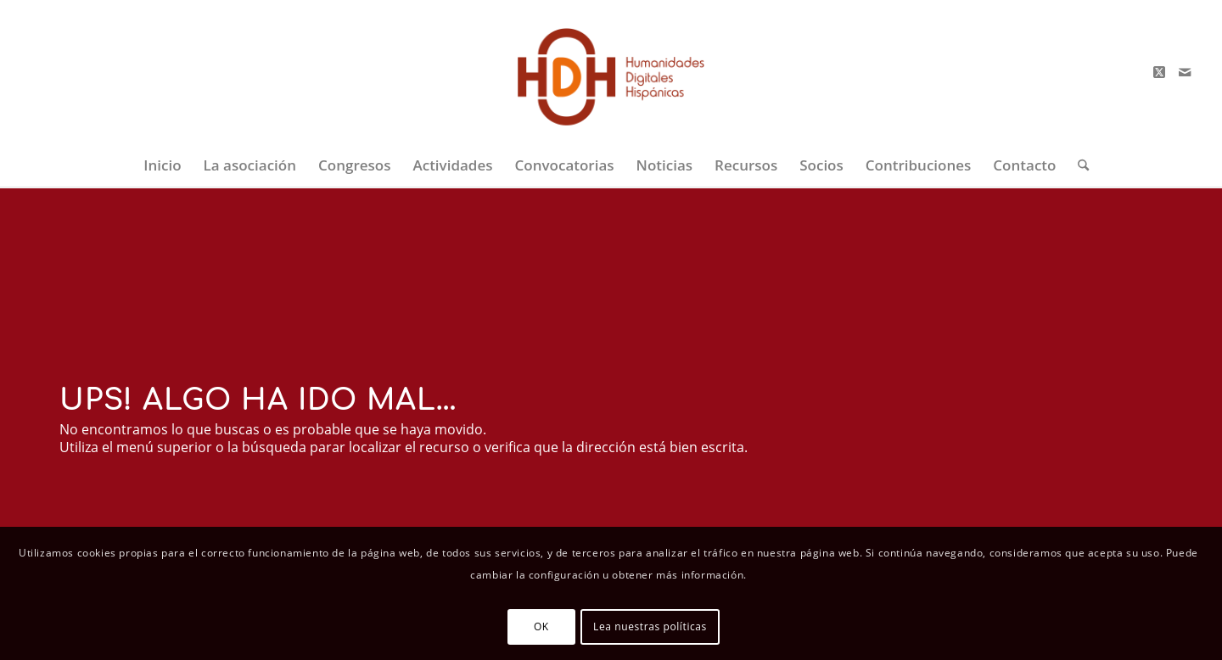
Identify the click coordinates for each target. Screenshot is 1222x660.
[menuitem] (162, 165)
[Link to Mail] (1184, 72)
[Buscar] (1078, 165)
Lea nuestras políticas (650, 626)
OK (541, 626)
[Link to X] (1159, 72)
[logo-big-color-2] (611, 72)
